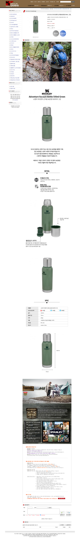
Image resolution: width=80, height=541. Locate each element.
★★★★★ (43, 516)
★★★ (33, 516)
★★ (30, 516)
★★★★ (37, 516)
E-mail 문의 (15, 99)
